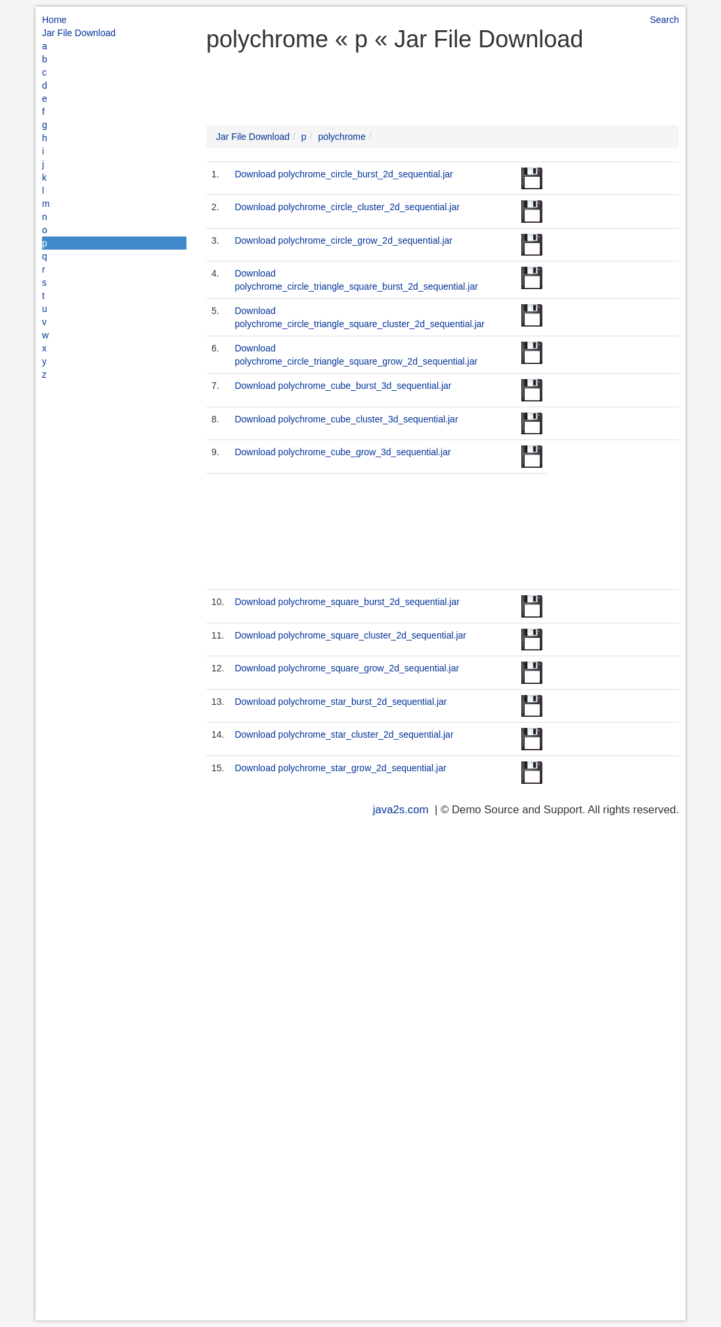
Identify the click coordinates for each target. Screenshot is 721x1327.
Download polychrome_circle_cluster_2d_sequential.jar (346, 207)
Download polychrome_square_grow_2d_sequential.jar (346, 668)
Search (664, 19)
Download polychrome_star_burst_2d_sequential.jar (340, 701)
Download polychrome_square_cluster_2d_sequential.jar (350, 635)
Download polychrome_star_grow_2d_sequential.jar (340, 768)
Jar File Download (79, 33)
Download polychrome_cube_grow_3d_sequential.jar (342, 452)
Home (54, 19)
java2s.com (401, 809)
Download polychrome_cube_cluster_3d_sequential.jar (346, 419)
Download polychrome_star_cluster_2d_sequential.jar (343, 734)
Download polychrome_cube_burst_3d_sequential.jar (342, 385)
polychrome (341, 136)
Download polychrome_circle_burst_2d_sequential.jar (343, 174)
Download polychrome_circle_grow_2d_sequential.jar (343, 240)
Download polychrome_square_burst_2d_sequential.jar (346, 601)
